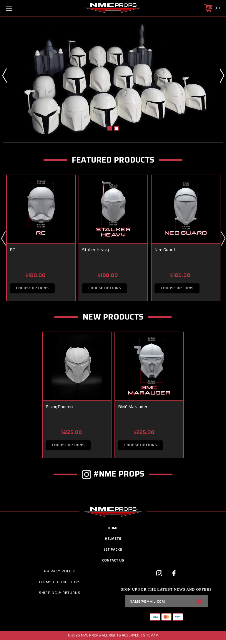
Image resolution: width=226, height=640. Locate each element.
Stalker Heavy (95, 249)
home (113, 528)
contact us (113, 560)
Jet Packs (113, 549)
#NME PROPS (119, 474)
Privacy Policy (59, 571)
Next (222, 75)
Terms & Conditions (60, 582)
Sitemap (150, 635)
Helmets (113, 539)
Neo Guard (164, 249)
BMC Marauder (132, 407)
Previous (4, 75)
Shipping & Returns (59, 593)
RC (12, 249)
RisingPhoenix (60, 407)
